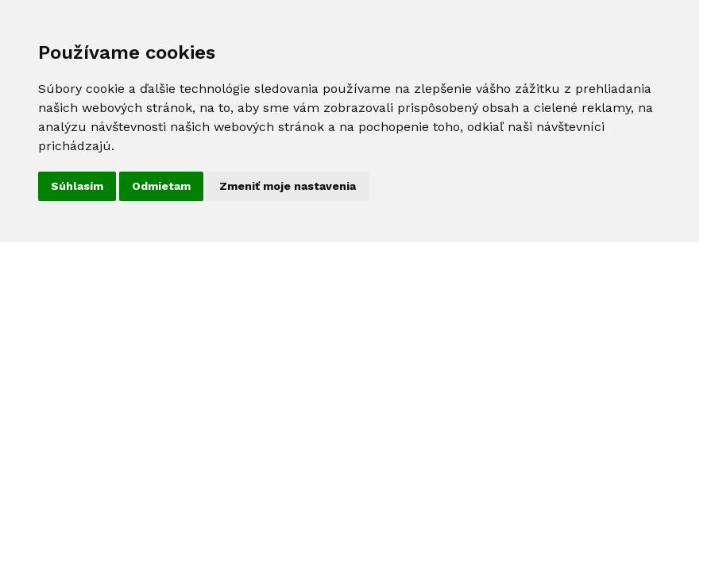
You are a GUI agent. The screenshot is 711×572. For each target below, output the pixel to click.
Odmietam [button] (161, 186)
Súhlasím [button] (77, 186)
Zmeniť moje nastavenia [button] (287, 186)
